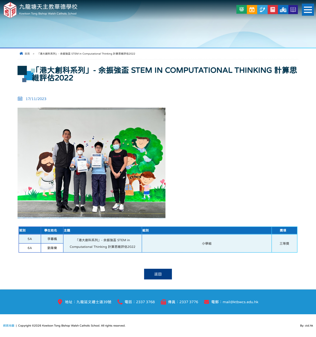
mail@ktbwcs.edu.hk (240, 302)
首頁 (27, 53)
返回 (158, 274)
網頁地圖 (8, 325)
